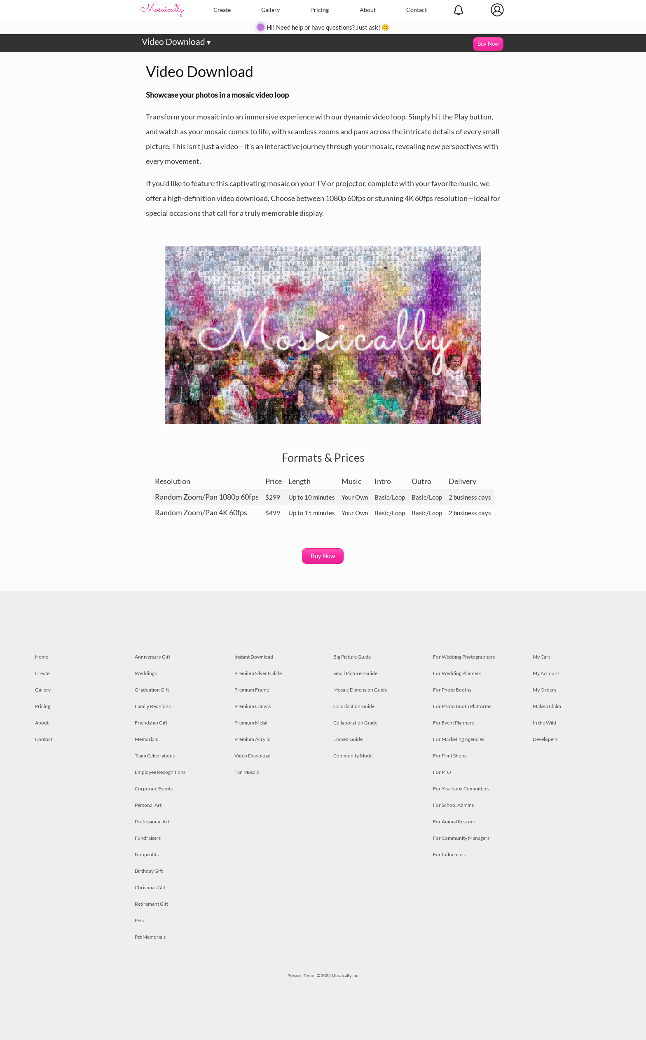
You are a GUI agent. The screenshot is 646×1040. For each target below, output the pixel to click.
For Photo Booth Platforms (462, 706)
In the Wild (544, 723)
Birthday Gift (149, 871)
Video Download (176, 41)
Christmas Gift (150, 887)
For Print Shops (449, 756)
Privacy (294, 975)
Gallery (270, 9)
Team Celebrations (155, 756)
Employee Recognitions (160, 772)
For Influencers (449, 854)
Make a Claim (547, 706)
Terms (309, 975)
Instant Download (253, 657)
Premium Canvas (252, 706)
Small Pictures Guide (355, 673)
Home (41, 657)
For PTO (442, 772)
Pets (139, 920)
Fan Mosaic (246, 772)
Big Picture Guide (352, 657)
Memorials (146, 739)
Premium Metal (250, 723)
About (368, 9)
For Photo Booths (452, 690)
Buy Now (488, 43)
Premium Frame (251, 690)
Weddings (146, 673)
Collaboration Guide (355, 723)
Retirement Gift (151, 904)
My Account (546, 673)
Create (222, 9)
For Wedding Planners (457, 673)
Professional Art (152, 821)
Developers (545, 739)
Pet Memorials (150, 937)
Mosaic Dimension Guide (360, 690)
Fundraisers (148, 838)
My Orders (544, 690)
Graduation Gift (152, 690)
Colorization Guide (353, 706)
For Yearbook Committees (461, 788)
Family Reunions (153, 706)
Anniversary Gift (152, 657)
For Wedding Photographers (464, 657)
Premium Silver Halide (258, 673)
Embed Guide (348, 739)
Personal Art (148, 805)
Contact (416, 9)
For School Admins (453, 805)
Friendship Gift (151, 723)
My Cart (541, 657)
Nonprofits (147, 854)
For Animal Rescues (454, 821)
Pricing (319, 9)
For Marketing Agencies (458, 739)
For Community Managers (461, 838)
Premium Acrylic (252, 739)
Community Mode (352, 756)
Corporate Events (154, 788)
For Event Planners (453, 723)
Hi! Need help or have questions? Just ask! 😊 (328, 27)
